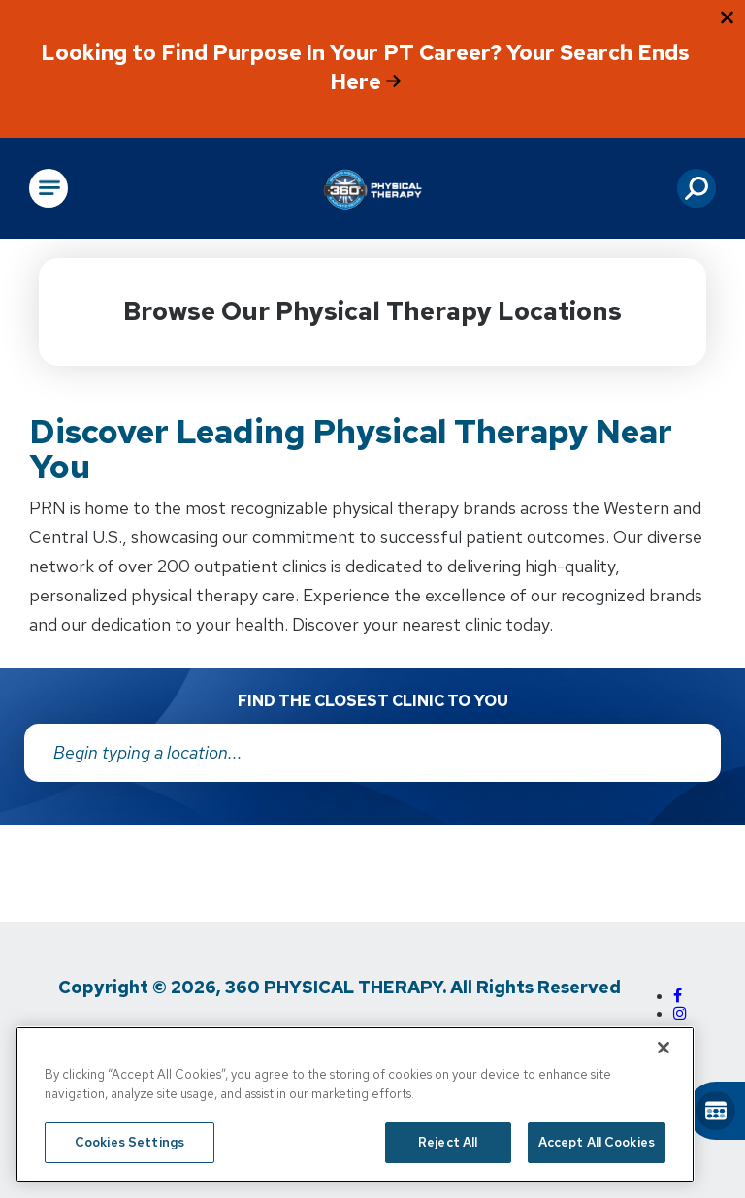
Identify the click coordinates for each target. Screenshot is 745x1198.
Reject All (447, 1142)
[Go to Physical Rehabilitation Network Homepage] (372, 188)
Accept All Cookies (596, 1142)
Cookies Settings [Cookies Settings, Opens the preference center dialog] (129, 1142)
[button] (696, 188)
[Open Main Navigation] (48, 188)
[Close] (663, 1047)
